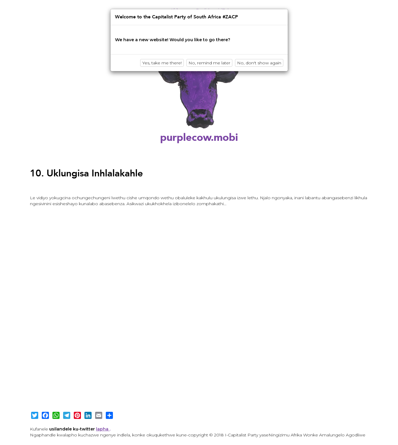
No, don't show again (259, 63)
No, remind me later (209, 63)
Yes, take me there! (162, 63)
